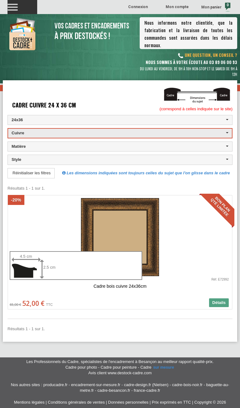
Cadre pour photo (81, 367)
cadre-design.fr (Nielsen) (146, 384)
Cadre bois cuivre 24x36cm (120, 286)
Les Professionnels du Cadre (52, 361)
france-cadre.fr (147, 390)
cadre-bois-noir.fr (187, 384)
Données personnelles (128, 402)
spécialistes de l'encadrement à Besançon (119, 361)
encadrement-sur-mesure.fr (96, 384)
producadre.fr (55, 384)
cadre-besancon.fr (114, 390)
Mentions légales (29, 402)
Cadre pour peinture (119, 367)
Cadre (157, 367)
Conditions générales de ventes (76, 402)
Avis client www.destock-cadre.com (120, 373)
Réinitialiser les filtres (31, 173)
